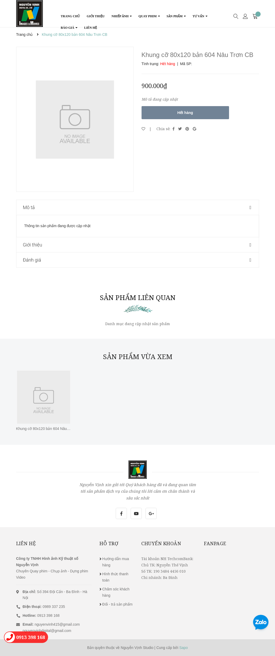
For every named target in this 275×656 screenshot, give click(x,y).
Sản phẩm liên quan (137, 297)
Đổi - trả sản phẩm (117, 604)
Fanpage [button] (215, 543)
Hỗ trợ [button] (109, 543)
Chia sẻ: (163, 128)
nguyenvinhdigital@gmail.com (47, 631)
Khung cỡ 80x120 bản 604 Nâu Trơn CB (49, 429)
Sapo (183, 648)
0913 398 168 (41, 615)
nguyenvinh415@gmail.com (57, 624)
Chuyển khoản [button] (161, 543)
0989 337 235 (44, 607)
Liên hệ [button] (26, 543)
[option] (75, 119)
